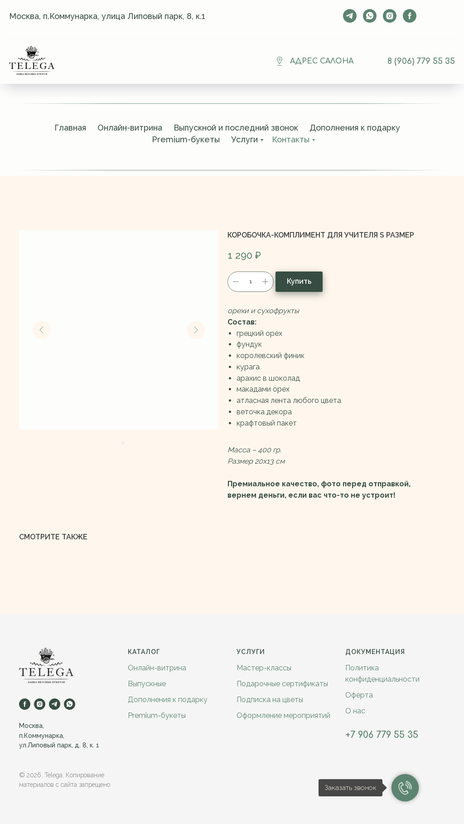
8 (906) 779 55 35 (421, 61)
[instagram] (389, 16)
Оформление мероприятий (283, 715)
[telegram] (350, 16)
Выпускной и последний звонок (236, 127)
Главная (70, 127)
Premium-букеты (186, 139)
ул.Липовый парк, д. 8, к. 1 (59, 745)
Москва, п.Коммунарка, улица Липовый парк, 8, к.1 (107, 16)
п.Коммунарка (41, 735)
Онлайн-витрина (129, 127)
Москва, (31, 725)
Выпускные (147, 683)
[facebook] (409, 16)
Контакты (290, 139)
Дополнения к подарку (354, 127)
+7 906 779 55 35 (381, 735)
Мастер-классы (264, 668)
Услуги (244, 139)
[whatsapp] (370, 16)
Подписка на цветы (270, 699)
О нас (355, 711)
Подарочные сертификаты (282, 683)
